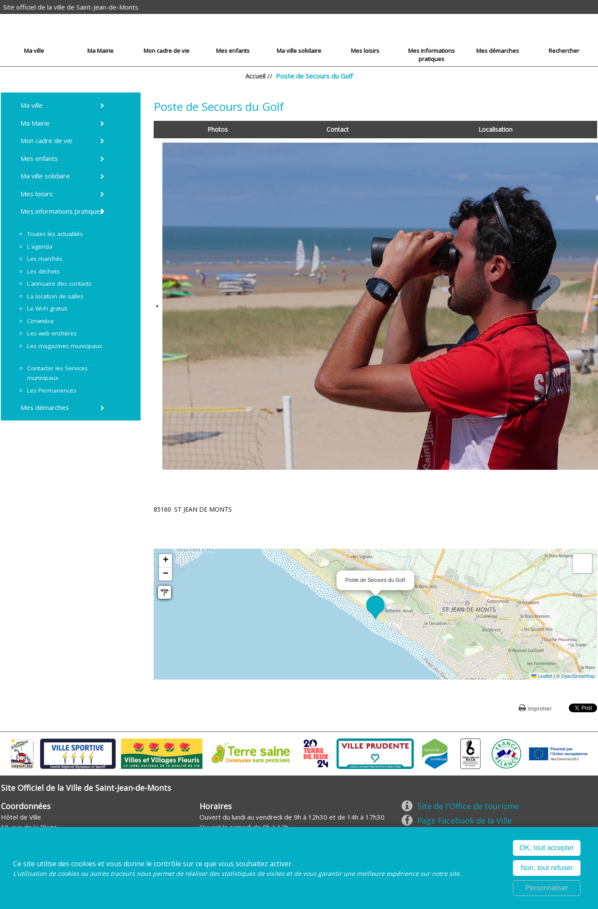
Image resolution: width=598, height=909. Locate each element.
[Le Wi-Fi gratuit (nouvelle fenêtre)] (48, 308)
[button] (375, 605)
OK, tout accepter (546, 847)
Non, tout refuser (547, 867)
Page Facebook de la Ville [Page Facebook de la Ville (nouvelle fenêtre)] (464, 820)
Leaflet (541, 676)
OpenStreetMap (578, 676)
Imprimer (540, 708)
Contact (337, 129)
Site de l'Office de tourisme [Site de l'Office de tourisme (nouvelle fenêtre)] (468, 806)
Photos (217, 129)
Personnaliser (547, 888)
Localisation (495, 129)
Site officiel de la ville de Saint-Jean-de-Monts (70, 7)
